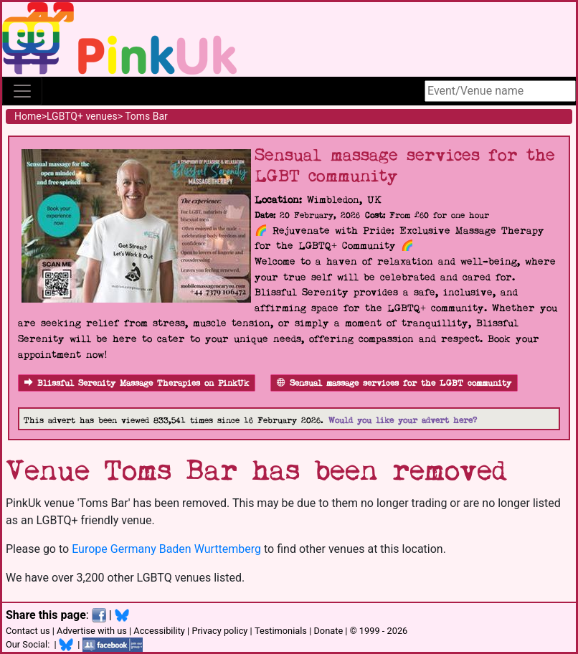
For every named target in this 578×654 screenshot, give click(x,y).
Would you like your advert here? (402, 420)
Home (28, 116)
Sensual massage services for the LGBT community (394, 383)
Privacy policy (219, 630)
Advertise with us (92, 630)
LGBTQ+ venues (82, 116)
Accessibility (159, 630)
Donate (328, 630)
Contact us (28, 630)
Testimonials (281, 630)
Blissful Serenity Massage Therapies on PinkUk (136, 383)
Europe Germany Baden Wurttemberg (166, 549)
